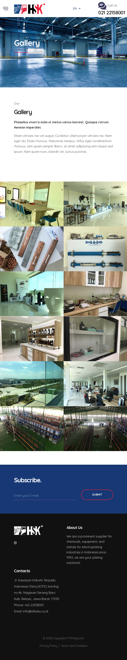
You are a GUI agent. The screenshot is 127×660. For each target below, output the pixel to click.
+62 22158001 (34, 605)
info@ (27, 611)
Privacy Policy (48, 646)
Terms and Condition (74, 646)
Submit (97, 494)
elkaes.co (38, 611)
